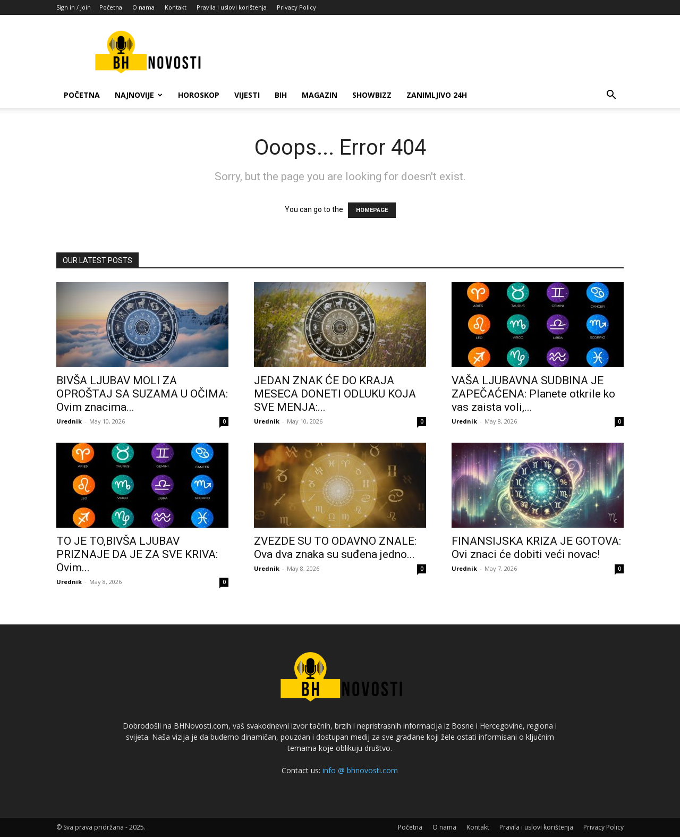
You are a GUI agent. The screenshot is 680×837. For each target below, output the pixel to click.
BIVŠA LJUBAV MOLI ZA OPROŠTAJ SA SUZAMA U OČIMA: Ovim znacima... (142, 393)
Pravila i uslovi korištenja (232, 7)
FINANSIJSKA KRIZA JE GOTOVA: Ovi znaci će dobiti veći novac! (536, 548)
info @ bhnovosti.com (360, 770)
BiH (281, 95)
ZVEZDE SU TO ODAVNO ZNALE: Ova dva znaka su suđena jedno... (335, 548)
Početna (110, 7)
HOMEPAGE (372, 210)
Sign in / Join (73, 7)
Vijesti (247, 95)
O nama (143, 7)
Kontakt (175, 7)
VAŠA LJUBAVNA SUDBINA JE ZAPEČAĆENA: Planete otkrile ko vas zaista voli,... (533, 393)
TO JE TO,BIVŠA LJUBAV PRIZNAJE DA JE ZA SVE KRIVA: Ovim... (137, 554)
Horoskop (198, 95)
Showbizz (372, 95)
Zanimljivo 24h (436, 95)
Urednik (69, 421)
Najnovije (139, 95)
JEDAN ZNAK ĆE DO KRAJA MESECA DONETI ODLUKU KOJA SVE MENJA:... (335, 393)
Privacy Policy (296, 7)
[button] (611, 96)
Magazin (319, 95)
